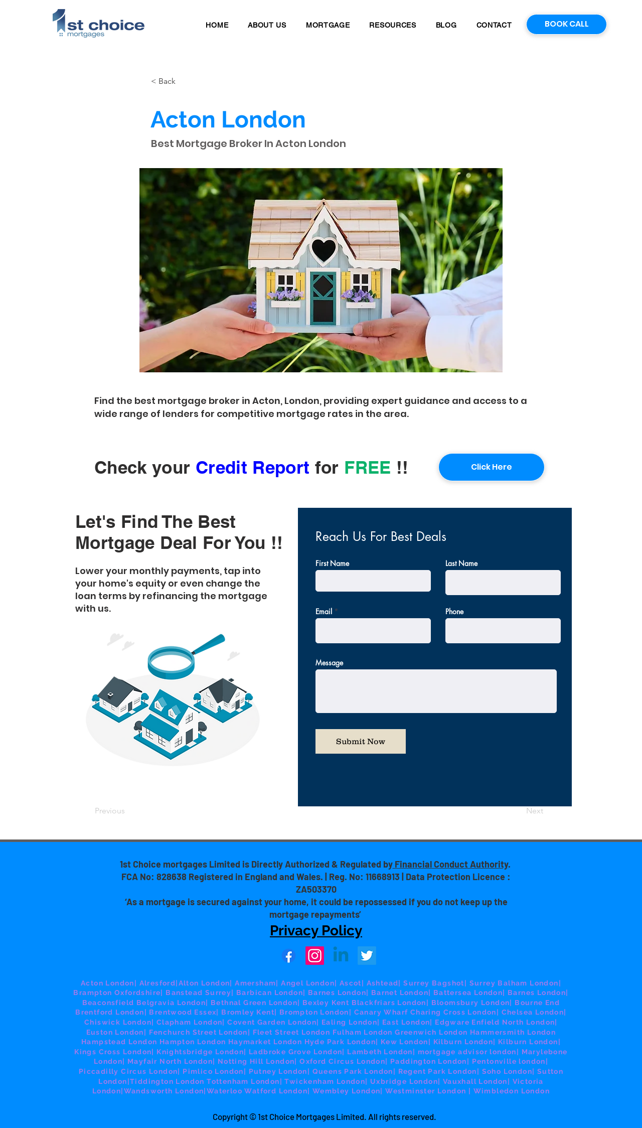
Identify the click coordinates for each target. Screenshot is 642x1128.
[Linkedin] (341, 955)
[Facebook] (288, 955)
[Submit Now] (360, 741)
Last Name (461, 563)
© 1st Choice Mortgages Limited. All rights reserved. (342, 1116)
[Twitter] (367, 955)
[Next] (518, 811)
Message (329, 662)
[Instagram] (314, 955)
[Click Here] (491, 467)
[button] (328, 25)
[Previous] (128, 811)
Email (323, 611)
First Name (332, 563)
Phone (454, 611)
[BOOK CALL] (566, 24)
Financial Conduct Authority (450, 864)
